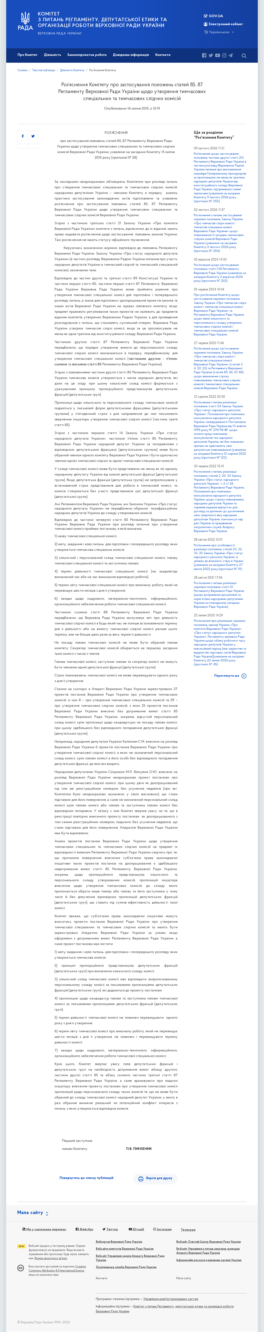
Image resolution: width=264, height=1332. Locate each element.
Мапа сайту (183, 1278)
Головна (22, 70)
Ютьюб (135, 1230)
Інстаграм (162, 1230)
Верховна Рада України (59, 33)
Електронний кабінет (223, 24)
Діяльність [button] (52, 55)
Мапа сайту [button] (30, 1213)
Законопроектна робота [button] (87, 55)
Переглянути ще (226, 675)
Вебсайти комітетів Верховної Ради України (124, 1249)
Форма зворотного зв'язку (50, 1258)
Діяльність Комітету (72, 70)
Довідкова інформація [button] (131, 55)
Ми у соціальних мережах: (44, 1230)
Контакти (101, 1278)
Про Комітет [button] (28, 55)
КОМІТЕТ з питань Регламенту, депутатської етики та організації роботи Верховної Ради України (102, 20)
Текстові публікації (43, 70)
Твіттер (109, 1230)
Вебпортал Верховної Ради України (119, 1242)
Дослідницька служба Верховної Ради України (126, 1267)
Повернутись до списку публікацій (86, 1178)
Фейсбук (84, 1230)
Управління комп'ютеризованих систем (170, 1299)
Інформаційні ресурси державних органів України (208, 1260)
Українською (217, 32)
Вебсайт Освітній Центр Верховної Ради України (208, 1242)
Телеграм (187, 1230)
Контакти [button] (162, 55)
